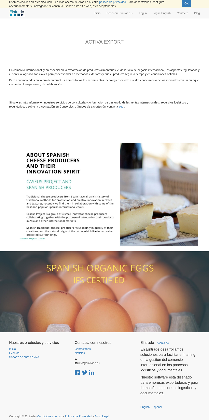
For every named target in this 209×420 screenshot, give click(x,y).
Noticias (80, 353)
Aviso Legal (101, 416)
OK (186, 3)
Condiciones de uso (49, 416)
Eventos (14, 353)
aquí (121, 106)
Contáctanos (83, 349)
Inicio (12, 349)
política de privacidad (112, 2)
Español (157, 407)
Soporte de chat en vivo (24, 357)
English (145, 407)
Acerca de (162, 342)
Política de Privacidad (78, 416)
